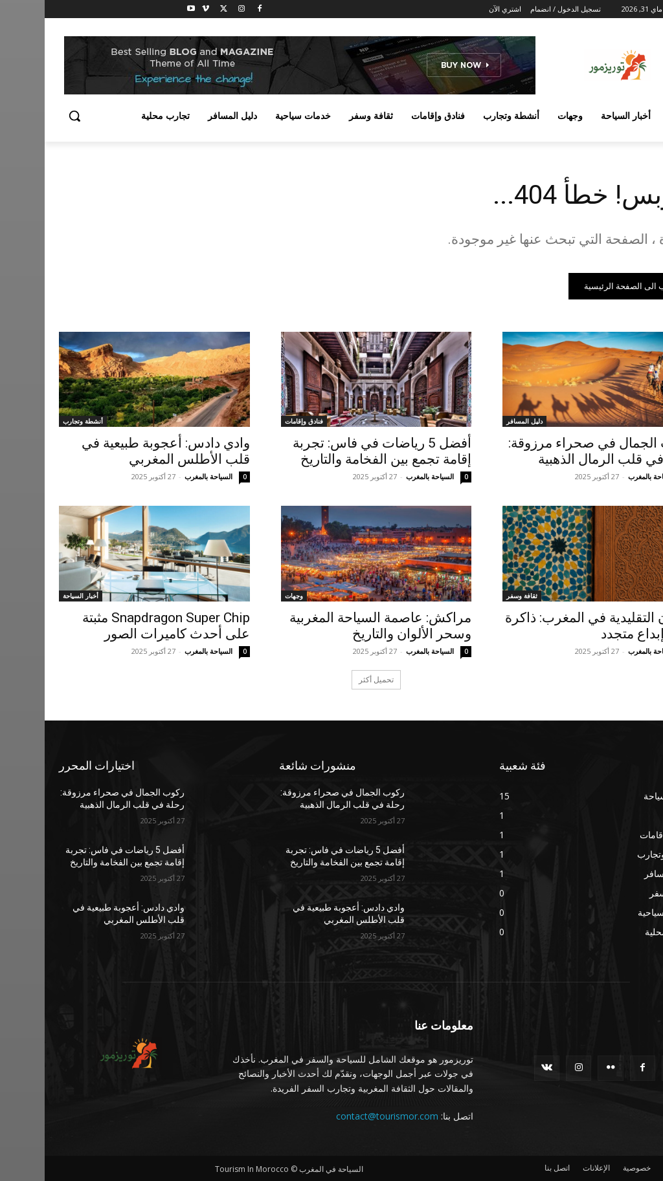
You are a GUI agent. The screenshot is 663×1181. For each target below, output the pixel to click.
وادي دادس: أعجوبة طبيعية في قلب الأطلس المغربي (121, 451)
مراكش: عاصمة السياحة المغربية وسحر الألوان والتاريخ (336, 626)
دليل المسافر (480, 421)
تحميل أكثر (331, 679)
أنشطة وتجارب (38, 421)
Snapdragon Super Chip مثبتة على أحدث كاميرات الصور (121, 626)
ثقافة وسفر (477, 595)
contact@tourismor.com (342, 1116)
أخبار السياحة (36, 595)
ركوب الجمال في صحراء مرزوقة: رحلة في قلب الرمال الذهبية (556, 451)
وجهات (249, 595)
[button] (29, 115)
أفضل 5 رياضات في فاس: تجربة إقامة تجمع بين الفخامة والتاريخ (337, 451)
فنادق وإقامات (259, 421)
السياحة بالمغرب (607, 476)
